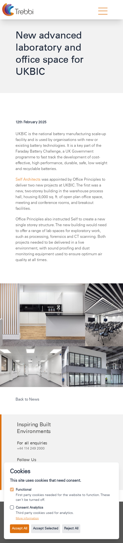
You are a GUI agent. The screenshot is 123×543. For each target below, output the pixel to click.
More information (27, 518)
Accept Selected (45, 528)
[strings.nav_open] (102, 11)
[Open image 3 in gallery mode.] (92, 366)
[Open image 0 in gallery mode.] (31, 366)
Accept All (19, 528)
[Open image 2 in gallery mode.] (104, 314)
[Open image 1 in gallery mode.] (42, 314)
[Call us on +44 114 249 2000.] (62, 448)
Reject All (71, 528)
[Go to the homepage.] (18, 9)
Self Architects (28, 180)
